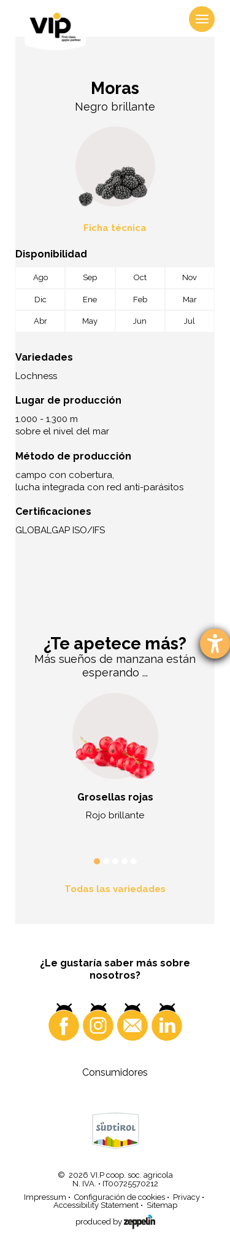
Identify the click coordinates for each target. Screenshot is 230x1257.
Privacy (186, 1197)
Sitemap (162, 1205)
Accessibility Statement (96, 1205)
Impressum (45, 1197)
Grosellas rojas (115, 797)
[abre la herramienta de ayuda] (215, 643)
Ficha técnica (115, 227)
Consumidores (115, 1072)
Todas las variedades (115, 889)
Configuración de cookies (119, 1197)
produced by (115, 1220)
